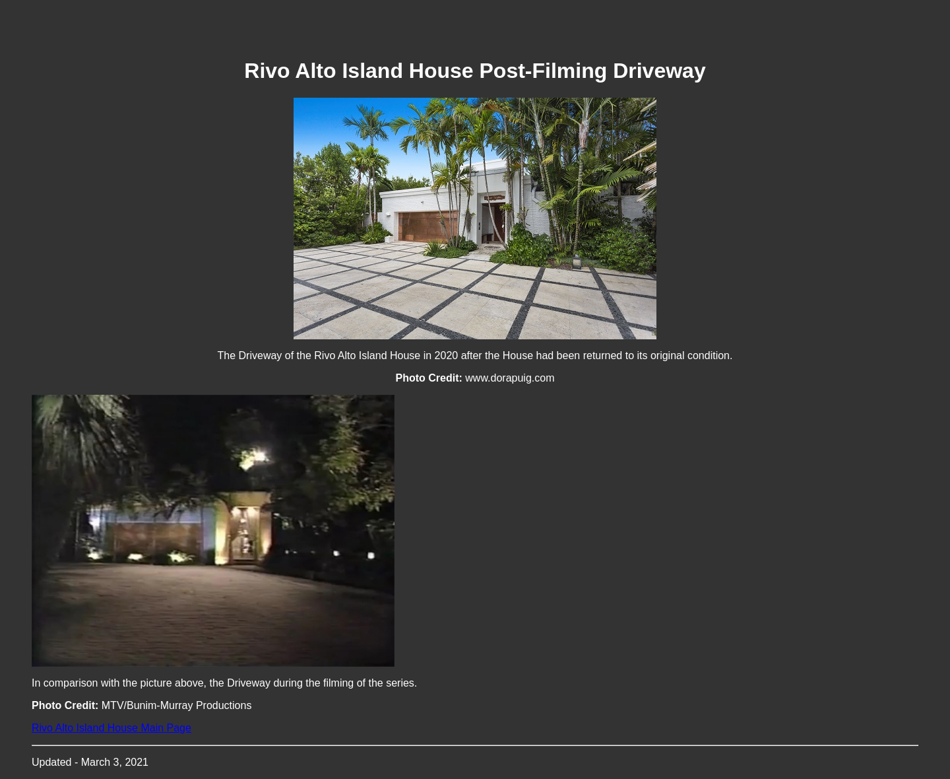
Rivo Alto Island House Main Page (111, 727)
